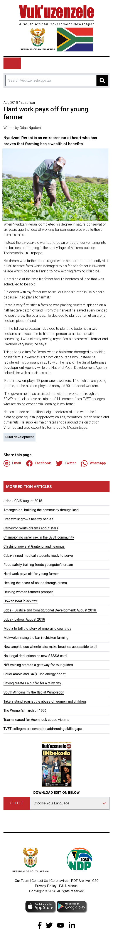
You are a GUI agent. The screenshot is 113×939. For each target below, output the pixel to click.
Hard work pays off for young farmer (31, 574)
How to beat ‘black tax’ (20, 601)
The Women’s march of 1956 (25, 710)
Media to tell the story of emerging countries (37, 628)
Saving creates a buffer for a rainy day (32, 683)
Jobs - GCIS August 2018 (22, 501)
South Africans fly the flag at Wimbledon (33, 692)
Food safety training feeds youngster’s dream (38, 565)
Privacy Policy (46, 886)
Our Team (22, 881)
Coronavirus (60, 881)
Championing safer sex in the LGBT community (38, 537)
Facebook (38, 463)
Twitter (66, 463)
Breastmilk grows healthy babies (28, 519)
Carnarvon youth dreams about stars (30, 528)
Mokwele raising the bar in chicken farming (35, 638)
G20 (95, 881)
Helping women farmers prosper (28, 592)
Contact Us (40, 881)
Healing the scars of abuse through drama (35, 583)
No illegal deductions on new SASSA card (35, 656)
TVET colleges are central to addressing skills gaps (42, 729)
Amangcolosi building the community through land (41, 510)
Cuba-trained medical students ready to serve (38, 556)
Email (12, 463)
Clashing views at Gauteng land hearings (34, 546)
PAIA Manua (68, 886)
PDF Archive (80, 881)
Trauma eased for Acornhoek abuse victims (36, 720)
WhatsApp (93, 463)
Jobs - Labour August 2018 (24, 619)
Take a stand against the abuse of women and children (44, 701)
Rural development (19, 437)
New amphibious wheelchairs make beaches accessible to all (50, 647)
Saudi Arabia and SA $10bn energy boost (34, 674)
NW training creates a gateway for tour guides (38, 665)
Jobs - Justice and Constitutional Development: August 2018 (50, 610)
